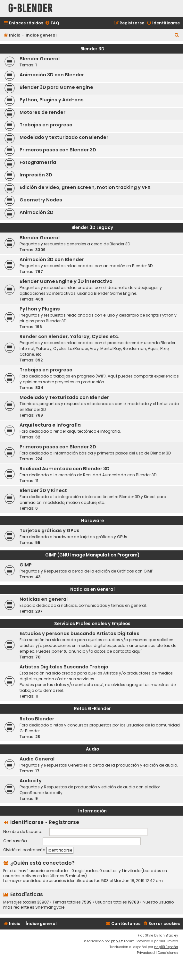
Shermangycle (49, 907)
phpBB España (166, 947)
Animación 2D (37, 212)
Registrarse (64, 822)
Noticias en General (92, 589)
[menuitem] (52, 23)
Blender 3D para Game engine (56, 87)
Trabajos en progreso (46, 125)
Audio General (37, 759)
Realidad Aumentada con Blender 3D (65, 468)
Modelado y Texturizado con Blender (64, 397)
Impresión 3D (36, 175)
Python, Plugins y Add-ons (52, 100)
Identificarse (27, 822)
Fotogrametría (38, 162)
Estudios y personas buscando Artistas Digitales (79, 633)
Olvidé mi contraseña (24, 850)
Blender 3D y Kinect (43, 490)
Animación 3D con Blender (52, 75)
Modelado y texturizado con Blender (64, 137)
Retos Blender (37, 719)
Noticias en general (44, 599)
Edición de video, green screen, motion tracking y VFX (85, 187)
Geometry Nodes (41, 200)
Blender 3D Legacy (92, 228)
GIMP (26, 565)
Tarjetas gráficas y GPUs (49, 530)
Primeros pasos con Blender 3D (58, 150)
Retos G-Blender (92, 709)
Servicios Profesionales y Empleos (92, 624)
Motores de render (42, 112)
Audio (92, 749)
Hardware (92, 521)
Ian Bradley (168, 935)
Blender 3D (92, 49)
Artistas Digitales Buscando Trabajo (64, 667)
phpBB (116, 941)
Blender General (40, 58)
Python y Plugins (40, 309)
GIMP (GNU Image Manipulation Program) (92, 555)
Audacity (31, 780)
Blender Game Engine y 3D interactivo (66, 281)
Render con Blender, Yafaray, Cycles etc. (69, 336)
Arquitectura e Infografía (50, 425)
